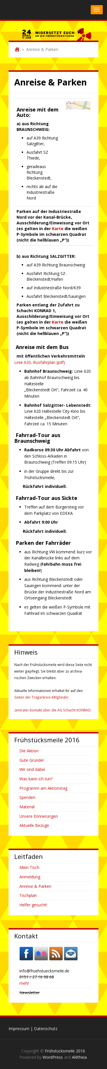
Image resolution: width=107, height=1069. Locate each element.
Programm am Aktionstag (43, 788)
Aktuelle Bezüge (34, 825)
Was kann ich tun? (36, 778)
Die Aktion (29, 750)
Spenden (27, 797)
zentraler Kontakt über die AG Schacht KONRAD (52, 710)
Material (27, 806)
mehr (24, 983)
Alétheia (79, 1057)
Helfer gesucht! (33, 905)
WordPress (53, 1057)
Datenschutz (45, 1028)
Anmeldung (29, 876)
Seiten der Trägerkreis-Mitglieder (41, 697)
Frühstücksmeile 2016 (65, 1051)
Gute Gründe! (31, 760)
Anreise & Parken (35, 886)
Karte (57, 228)
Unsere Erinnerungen (38, 816)
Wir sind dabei (32, 769)
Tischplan (28, 895)
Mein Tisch (29, 867)
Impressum (19, 1028)
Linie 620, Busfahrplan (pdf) (39, 362)
